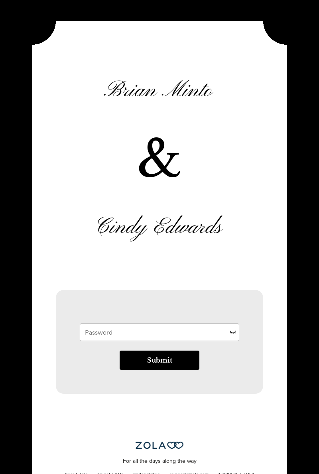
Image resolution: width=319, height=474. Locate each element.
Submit (159, 360)
